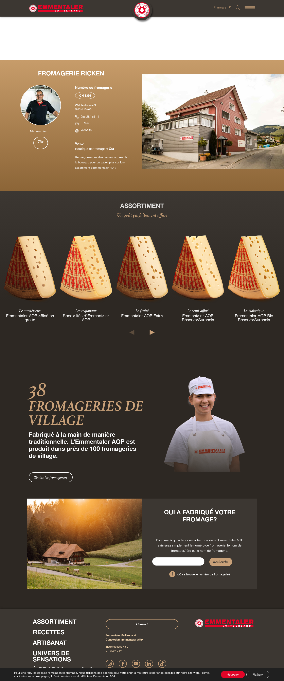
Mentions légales (117, 659)
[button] (132, 289)
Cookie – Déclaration (191, 659)
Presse (37, 645)
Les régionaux (86, 267)
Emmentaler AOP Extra (142, 272)
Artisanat (50, 599)
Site (40, 98)
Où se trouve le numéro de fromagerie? (203, 531)
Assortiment (54, 578)
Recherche (221, 518)
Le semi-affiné (198, 267)
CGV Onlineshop (169, 659)
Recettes (48, 589)
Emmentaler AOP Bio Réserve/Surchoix (254, 274)
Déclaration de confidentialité (143, 659)
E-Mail (85, 80)
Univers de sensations (52, 613)
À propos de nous (63, 626)
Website (86, 87)
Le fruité (141, 267)
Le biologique (254, 267)
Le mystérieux (30, 267)
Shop (41, 637)
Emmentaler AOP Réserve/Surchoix (198, 274)
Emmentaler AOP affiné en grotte (30, 274)
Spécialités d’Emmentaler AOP (86, 274)
